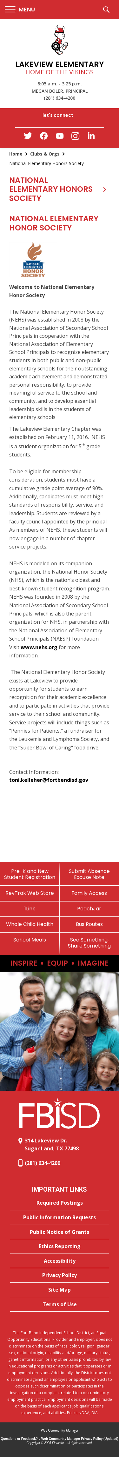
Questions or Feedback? (19, 1438)
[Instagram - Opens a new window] (75, 138)
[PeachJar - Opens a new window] (89, 908)
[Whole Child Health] (29, 924)
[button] (20, 9)
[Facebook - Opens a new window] (44, 137)
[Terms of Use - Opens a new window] (59, 1304)
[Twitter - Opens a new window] (28, 137)
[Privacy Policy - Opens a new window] (59, 1275)
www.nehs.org (39, 647)
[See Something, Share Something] (89, 943)
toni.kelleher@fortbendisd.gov (48, 779)
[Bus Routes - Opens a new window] (89, 924)
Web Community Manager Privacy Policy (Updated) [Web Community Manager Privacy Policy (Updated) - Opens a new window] (79, 1438)
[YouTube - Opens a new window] (60, 137)
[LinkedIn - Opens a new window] (91, 137)
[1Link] (29, 908)
